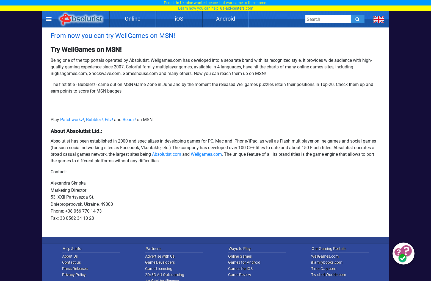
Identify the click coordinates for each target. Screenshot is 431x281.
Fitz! (109, 119)
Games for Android (244, 262)
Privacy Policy (74, 274)
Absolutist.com (166, 154)
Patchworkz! (72, 119)
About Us (70, 256)
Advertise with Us (160, 256)
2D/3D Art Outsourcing (164, 274)
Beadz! (129, 119)
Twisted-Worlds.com (328, 274)
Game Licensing (158, 268)
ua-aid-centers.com (236, 8)
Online (132, 18)
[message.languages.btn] (379, 19)
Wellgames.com (206, 154)
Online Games (240, 256)
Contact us (71, 262)
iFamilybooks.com (326, 262)
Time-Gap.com (323, 268)
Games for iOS (240, 268)
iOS (179, 18)
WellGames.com (325, 256)
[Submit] (357, 19)
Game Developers (160, 262)
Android (225, 18)
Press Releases (75, 268)
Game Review (239, 274)
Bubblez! (94, 119)
